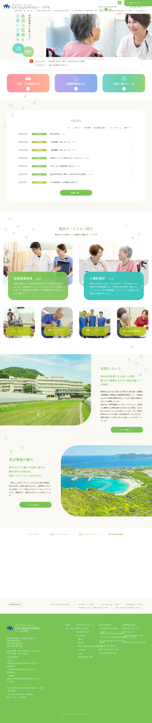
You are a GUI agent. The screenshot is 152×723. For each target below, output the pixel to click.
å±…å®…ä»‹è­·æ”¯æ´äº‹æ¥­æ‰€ (111, 641)
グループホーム (34, 534)
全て (69, 127)
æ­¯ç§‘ (80, 653)
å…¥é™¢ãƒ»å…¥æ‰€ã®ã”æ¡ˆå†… (89, 10)
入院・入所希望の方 (28, 84)
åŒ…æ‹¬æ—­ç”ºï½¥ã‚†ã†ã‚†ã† (128, 607)
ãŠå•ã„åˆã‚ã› (136, 4)
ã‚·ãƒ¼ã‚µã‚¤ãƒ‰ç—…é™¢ (30, 6)
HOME (68, 625)
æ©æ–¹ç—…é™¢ (85, 604)
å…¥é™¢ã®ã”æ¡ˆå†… (107, 646)
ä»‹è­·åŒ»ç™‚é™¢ (61, 10)
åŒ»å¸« (81, 639)
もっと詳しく (126, 429)
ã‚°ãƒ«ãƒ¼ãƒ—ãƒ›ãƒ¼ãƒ (109, 628)
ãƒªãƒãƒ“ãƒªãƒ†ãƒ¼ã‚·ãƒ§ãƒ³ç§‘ (90, 646)
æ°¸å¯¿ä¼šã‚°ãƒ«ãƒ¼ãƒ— (61, 604)
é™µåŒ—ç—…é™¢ (134, 604)
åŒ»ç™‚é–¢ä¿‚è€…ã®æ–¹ (121, 10)
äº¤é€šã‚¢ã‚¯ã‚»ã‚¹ (134, 2)
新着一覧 (75, 192)
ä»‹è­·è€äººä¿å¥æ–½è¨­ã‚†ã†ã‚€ (93, 607)
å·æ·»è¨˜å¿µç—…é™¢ (109, 604)
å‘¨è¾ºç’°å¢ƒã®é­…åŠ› (107, 653)
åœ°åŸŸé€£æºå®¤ (85, 657)
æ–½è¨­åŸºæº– (14, 657)
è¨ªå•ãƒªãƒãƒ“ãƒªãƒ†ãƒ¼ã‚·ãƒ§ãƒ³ (114, 637)
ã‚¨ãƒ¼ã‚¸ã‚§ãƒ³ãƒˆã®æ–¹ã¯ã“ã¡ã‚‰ (133, 636)
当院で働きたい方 (123, 84)
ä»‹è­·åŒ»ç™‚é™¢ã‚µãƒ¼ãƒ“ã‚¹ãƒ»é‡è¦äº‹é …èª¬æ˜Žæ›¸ (23, 663)
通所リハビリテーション (59, 534)
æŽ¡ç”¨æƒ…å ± (142, 13)
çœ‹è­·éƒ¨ (81, 643)
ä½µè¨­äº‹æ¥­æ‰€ (125, 13)
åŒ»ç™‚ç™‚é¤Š (44, 10)
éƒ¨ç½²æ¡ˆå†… (142, 10)
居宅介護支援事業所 (116, 534)
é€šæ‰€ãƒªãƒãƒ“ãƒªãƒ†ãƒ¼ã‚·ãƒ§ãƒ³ (112, 633)
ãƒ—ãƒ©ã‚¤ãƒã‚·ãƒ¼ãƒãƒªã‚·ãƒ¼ (134, 641)
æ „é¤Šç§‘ (81, 650)
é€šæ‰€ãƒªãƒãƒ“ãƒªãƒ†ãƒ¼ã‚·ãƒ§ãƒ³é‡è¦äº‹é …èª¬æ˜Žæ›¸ (24, 679)
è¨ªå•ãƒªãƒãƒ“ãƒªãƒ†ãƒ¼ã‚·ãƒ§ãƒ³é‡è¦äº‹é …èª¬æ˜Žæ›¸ (25, 689)
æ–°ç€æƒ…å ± (71, 629)
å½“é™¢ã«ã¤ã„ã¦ (24, 10)
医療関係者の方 (76, 84)
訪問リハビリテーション (88, 534)
